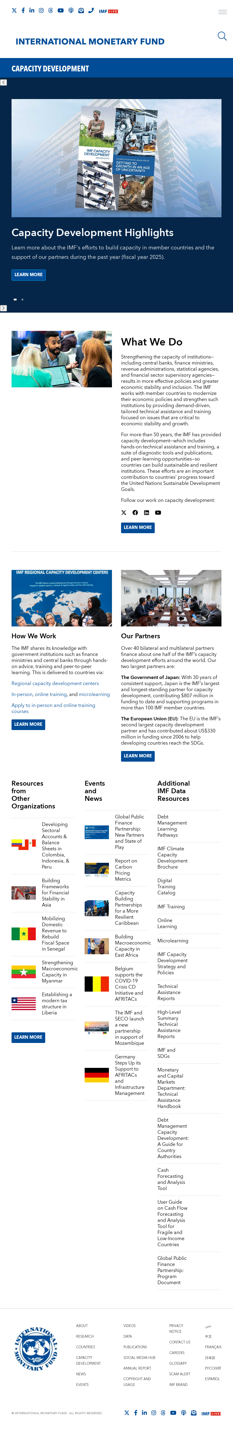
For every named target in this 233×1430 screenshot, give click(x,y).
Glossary (178, 1364)
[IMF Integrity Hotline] (91, 10)
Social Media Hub (139, 1358)
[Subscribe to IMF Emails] (81, 10)
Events (82, 1385)
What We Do (152, 342)
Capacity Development (88, 1361)
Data (127, 1336)
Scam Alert (179, 1374)
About (82, 1326)
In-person (22, 694)
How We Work (34, 636)
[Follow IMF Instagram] (41, 10)
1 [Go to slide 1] (15, 299)
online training (51, 694)
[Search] (222, 36)
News (81, 1374)
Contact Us (179, 1342)
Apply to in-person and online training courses (53, 708)
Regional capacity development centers (55, 684)
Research (85, 1336)
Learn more (29, 275)
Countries (85, 1347)
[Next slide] (3, 308)
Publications (135, 1347)
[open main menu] (222, 13)
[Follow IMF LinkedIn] (31, 10)
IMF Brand (178, 1385)
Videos (129, 1326)
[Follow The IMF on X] (14, 10)
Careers (176, 1353)
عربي (208, 1326)
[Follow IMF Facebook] (23, 10)
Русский (213, 1368)
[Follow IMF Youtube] (61, 10)
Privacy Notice (176, 1329)
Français (213, 1347)
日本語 (210, 1358)
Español (212, 1379)
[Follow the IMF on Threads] (50, 10)
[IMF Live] (108, 10)
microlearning (94, 694)
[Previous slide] (3, 82)
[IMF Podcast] (71, 10)
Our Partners (140, 636)
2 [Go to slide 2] (22, 299)
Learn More (138, 527)
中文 (208, 1336)
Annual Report (137, 1368)
